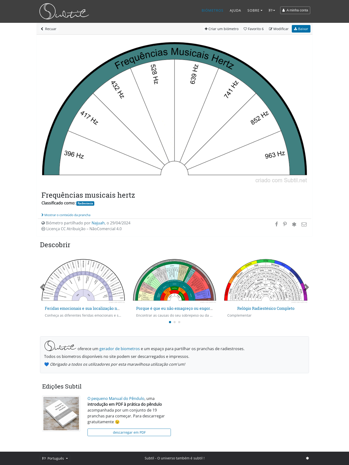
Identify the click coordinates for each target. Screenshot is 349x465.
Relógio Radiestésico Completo (265, 308)
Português (53, 458)
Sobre (253, 10)
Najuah (98, 223)
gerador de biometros (119, 348)
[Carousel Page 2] (175, 322)
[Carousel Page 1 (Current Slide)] (170, 322)
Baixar (301, 28)
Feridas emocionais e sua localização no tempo (88, 308)
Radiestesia (85, 203)
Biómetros (212, 10)
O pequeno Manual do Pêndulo (115, 398)
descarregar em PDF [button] (129, 432)
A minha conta (295, 10)
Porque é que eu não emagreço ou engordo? (176, 308)
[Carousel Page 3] (179, 322)
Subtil (149, 458)
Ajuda (235, 10)
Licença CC (81, 228)
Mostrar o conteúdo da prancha (65, 215)
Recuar (48, 28)
